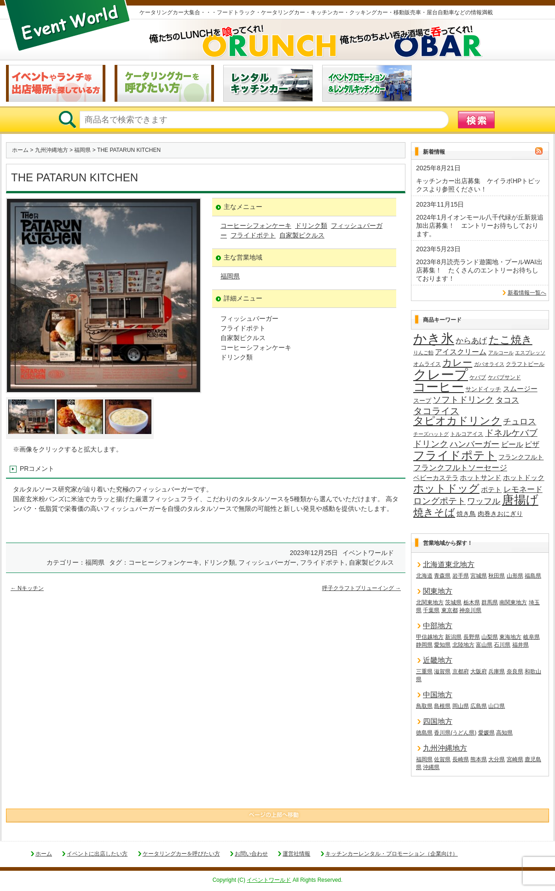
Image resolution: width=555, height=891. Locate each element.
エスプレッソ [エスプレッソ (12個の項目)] (530, 352)
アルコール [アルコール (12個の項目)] (501, 352)
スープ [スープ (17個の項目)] (422, 400)
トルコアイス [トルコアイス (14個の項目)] (466, 434)
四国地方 (437, 721)
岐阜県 (531, 637)
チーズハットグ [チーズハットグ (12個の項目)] (431, 434)
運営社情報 (296, 853)
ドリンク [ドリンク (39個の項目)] (430, 444)
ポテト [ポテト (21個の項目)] (491, 489)
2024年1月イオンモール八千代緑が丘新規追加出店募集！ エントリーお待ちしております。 (479, 225)
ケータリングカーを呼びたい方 (181, 853)
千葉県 (431, 610)
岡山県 (460, 706)
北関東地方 (430, 602)
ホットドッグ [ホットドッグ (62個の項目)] (446, 489)
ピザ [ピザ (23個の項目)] (532, 444)
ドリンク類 (311, 225)
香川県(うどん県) (455, 732)
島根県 (442, 706)
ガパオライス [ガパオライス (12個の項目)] (489, 364)
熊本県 (478, 759)
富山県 (484, 645)
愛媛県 (486, 732)
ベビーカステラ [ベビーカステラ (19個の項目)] (435, 477)
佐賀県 (442, 759)
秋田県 (496, 576)
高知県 (504, 732)
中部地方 (437, 626)
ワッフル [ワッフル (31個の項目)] (483, 501)
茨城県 (453, 602)
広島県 (478, 706)
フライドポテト (253, 235)
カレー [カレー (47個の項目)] (457, 363)
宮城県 (478, 576)
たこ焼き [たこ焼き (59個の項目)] (510, 340)
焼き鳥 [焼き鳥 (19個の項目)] (466, 513)
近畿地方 (437, 660)
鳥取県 (424, 706)
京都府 (460, 671)
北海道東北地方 (448, 564)
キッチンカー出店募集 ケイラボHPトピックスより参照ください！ (478, 185)
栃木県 (471, 602)
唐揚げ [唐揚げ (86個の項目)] (520, 500)
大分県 (496, 759)
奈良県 (515, 671)
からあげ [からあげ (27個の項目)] (471, 340)
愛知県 (442, 645)
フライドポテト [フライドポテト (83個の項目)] (455, 456)
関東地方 (437, 591)
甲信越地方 (430, 637)
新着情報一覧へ (527, 292)
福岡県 (82, 150)
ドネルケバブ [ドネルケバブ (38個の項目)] (511, 433)
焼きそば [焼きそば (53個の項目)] (434, 513)
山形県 (515, 576)
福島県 (533, 576)
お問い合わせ (251, 853)
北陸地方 (463, 645)
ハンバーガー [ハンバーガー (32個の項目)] (474, 444)
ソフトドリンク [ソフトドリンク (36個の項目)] (463, 400)
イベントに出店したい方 (97, 853)
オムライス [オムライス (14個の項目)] (427, 364)
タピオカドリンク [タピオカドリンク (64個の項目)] (457, 421)
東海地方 (510, 637)
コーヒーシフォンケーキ (255, 225)
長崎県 (460, 759)
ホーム (20, 150)
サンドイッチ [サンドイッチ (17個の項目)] (483, 389)
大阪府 (478, 671)
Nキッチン (27, 588)
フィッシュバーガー (267, 562)
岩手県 (460, 576)
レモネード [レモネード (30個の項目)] (523, 489)
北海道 (424, 576)
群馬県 (489, 602)
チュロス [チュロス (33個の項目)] (519, 421)
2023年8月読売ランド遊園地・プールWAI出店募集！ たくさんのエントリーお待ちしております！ (479, 270)
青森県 (442, 576)
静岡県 (424, 645)
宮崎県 (515, 759)
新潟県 (453, 637)
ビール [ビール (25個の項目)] (512, 444)
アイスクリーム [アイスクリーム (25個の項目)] (460, 351)
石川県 (502, 645)
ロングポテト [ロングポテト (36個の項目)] (439, 501)
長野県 (471, 637)
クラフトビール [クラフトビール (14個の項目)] (525, 364)
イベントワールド (269, 880)
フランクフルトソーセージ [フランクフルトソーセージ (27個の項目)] (460, 467)
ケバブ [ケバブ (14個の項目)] (477, 377)
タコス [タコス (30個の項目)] (507, 400)
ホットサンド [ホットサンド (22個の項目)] (480, 477)
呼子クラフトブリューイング (361, 588)
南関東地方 (513, 602)
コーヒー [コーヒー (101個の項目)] (438, 387)
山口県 (496, 706)
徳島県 (424, 732)
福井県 (520, 645)
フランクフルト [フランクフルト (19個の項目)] (520, 457)
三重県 (424, 671)
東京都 (449, 610)
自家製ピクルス (301, 235)
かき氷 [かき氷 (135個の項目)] (433, 339)
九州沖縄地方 (51, 150)
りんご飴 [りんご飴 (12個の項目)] (423, 352)
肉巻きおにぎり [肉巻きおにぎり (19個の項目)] (500, 513)
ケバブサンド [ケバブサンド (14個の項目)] (504, 377)
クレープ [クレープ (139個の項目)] (440, 375)
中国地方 (437, 695)
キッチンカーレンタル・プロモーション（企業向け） (391, 853)
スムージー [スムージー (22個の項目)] (520, 389)
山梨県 (489, 637)
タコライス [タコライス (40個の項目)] (436, 411)
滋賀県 (442, 671)
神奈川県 (470, 610)
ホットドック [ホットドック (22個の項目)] (523, 477)
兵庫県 (496, 671)
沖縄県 (431, 767)
